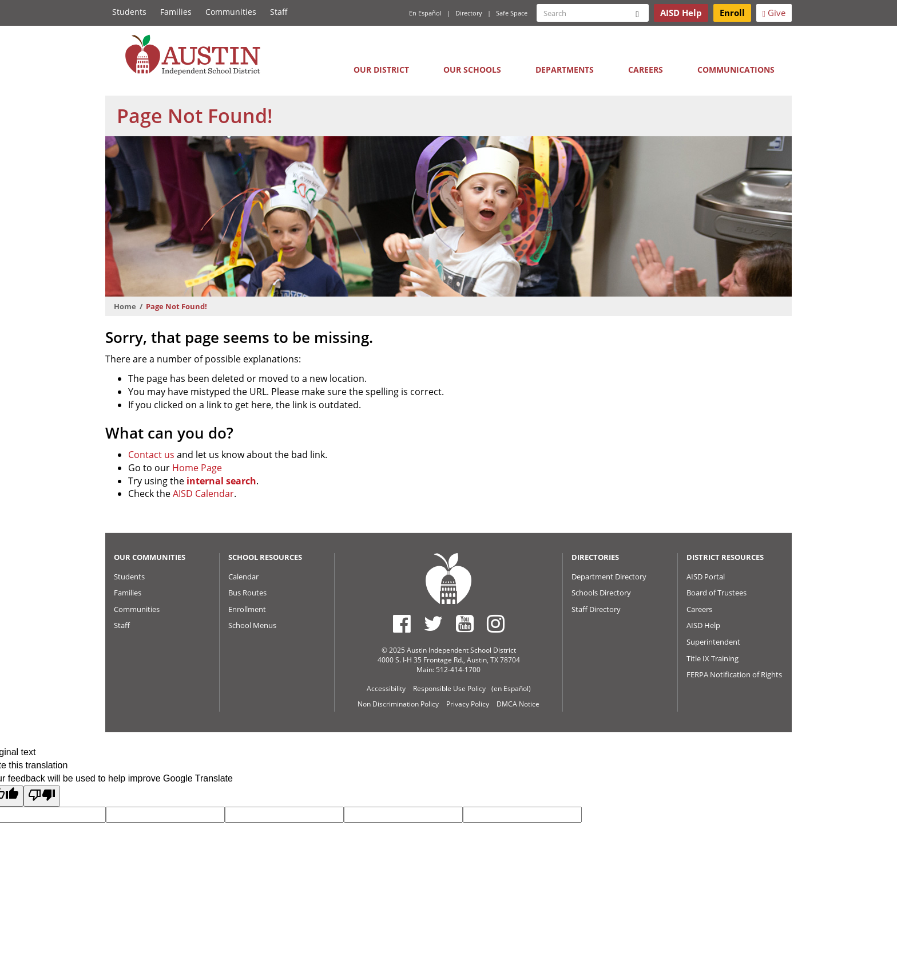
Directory (468, 13)
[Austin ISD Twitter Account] (433, 623)
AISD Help (703, 625)
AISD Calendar (203, 493)
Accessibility (386, 688)
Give (774, 12)
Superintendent (713, 642)
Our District (381, 69)
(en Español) (511, 688)
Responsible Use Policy (449, 688)
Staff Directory (596, 609)
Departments (564, 69)
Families (176, 11)
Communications (736, 69)
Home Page (197, 467)
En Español (425, 13)
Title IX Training (712, 658)
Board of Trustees (716, 592)
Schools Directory (601, 592)
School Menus (252, 625)
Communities (230, 11)
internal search (221, 481)
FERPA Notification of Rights (734, 674)
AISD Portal (705, 576)
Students (129, 11)
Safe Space (511, 13)
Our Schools (472, 69)
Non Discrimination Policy (398, 704)
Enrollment (247, 609)
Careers (645, 69)
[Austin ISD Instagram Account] (495, 623)
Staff (279, 11)
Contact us (151, 454)
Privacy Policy (467, 704)
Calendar (243, 576)
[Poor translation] (41, 796)
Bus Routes (247, 592)
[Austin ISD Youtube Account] (465, 623)
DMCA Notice (518, 704)
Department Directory (608, 576)
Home (125, 306)
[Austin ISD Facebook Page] (402, 623)
